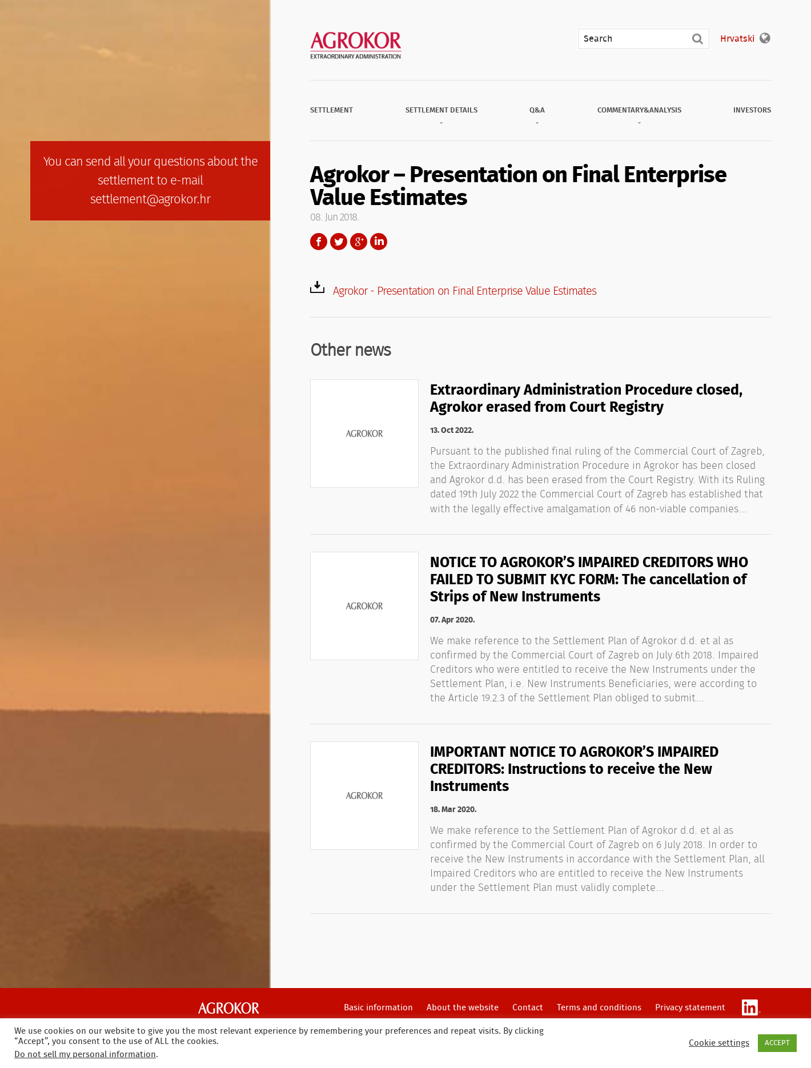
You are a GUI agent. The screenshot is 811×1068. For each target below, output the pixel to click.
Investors (752, 110)
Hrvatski (737, 38)
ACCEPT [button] (777, 1043)
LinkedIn (378, 241)
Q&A (537, 110)
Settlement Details (441, 110)
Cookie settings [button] (719, 1043)
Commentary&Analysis (639, 110)
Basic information (378, 1007)
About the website (463, 1007)
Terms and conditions (599, 1007)
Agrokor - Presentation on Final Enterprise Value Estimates (464, 291)
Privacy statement (690, 1007)
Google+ (358, 241)
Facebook (318, 241)
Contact (527, 1007)
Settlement (331, 110)
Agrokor (228, 1008)
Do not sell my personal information (85, 1054)
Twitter (338, 241)
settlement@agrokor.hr (150, 199)
